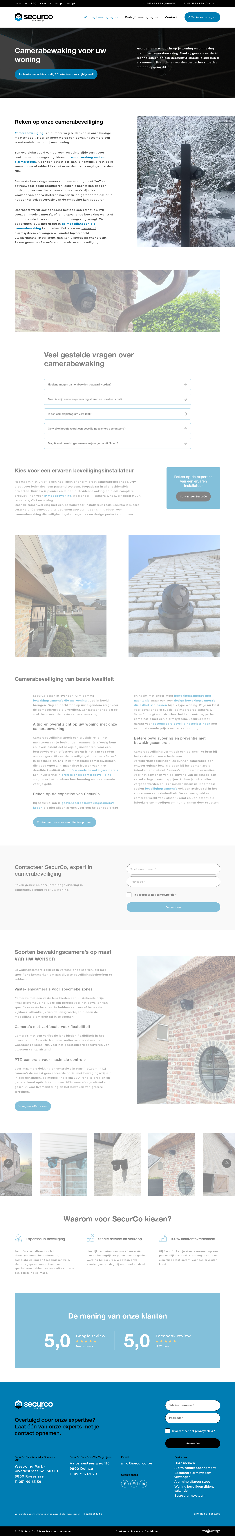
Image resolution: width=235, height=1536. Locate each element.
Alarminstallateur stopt (192, 1481)
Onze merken (184, 1463)
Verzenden (173, 909)
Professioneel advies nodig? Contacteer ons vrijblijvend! (56, 74)
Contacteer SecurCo (193, 499)
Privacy (135, 1531)
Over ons (46, 3)
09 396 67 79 (201, 3)
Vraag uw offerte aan (33, 1109)
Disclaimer (151, 1531)
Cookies (121, 1531)
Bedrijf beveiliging (141, 17)
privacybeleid (165, 897)
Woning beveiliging (101, 17)
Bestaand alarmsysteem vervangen (192, 1475)
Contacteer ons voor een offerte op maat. (64, 825)
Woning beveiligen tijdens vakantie (194, 1488)
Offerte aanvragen (202, 17)
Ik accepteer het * (155, 897)
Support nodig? (65, 3)
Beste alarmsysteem (189, 1495)
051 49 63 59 (160, 3)
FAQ (34, 3)
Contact (171, 17)
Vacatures (21, 3)
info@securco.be (136, 1463)
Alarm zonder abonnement (195, 1468)
